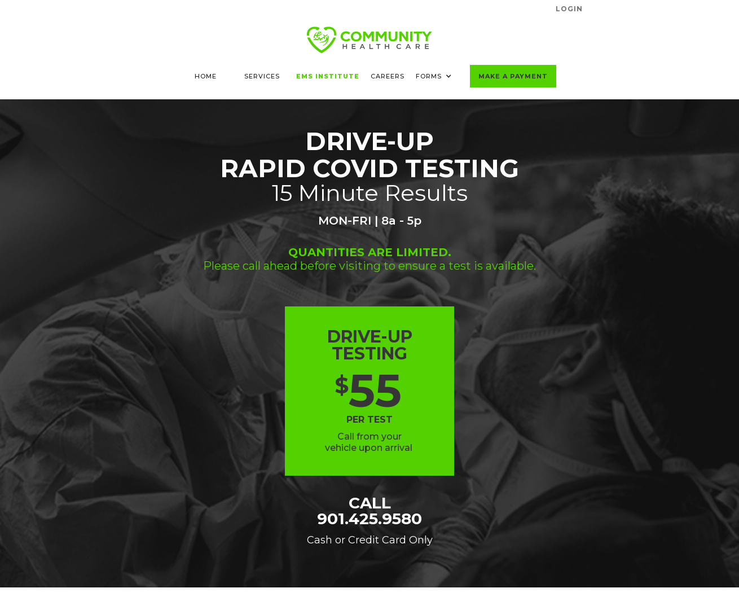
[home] (369, 40)
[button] (437, 76)
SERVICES (262, 76)
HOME (206, 76)
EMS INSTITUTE (327, 76)
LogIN (569, 9)
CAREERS (387, 76)
